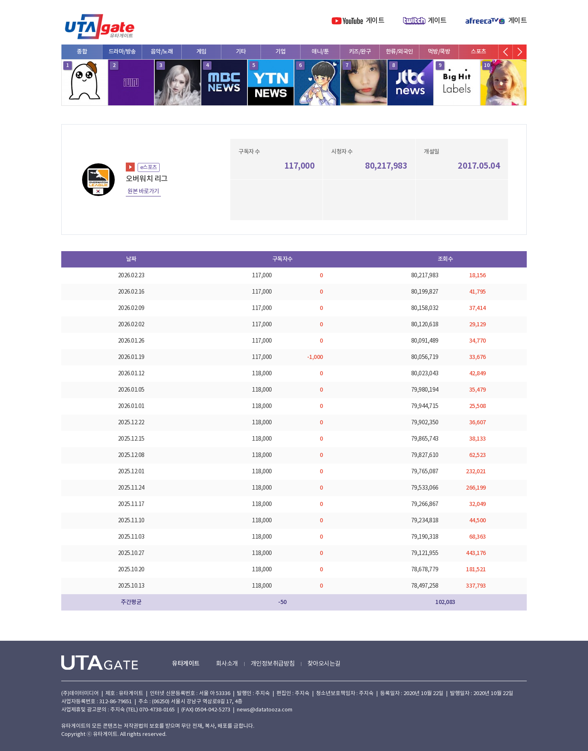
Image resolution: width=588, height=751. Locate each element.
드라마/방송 (122, 51)
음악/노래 (162, 51)
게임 (201, 51)
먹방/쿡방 (439, 51)
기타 (241, 51)
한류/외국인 (399, 51)
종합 (82, 51)
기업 (281, 51)
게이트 (375, 21)
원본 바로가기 (143, 191)
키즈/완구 (360, 51)
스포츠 (478, 51)
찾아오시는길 (324, 663)
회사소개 (227, 663)
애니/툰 (320, 51)
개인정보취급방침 (273, 663)
